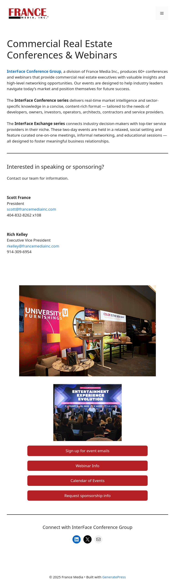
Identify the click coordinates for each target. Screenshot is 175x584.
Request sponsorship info (87, 495)
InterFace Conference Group (34, 71)
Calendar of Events (87, 480)
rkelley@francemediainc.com (33, 246)
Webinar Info (87, 465)
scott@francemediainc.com (31, 209)
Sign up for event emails (88, 450)
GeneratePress (114, 577)
